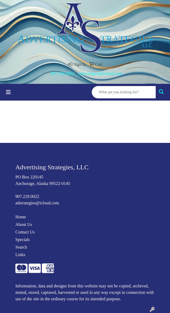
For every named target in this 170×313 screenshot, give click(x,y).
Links (20, 254)
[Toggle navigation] (8, 92)
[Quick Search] (124, 92)
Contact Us (25, 232)
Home (20, 217)
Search (21, 247)
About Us (23, 224)
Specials (22, 239)
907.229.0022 (62, 73)
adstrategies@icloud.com (100, 73)
